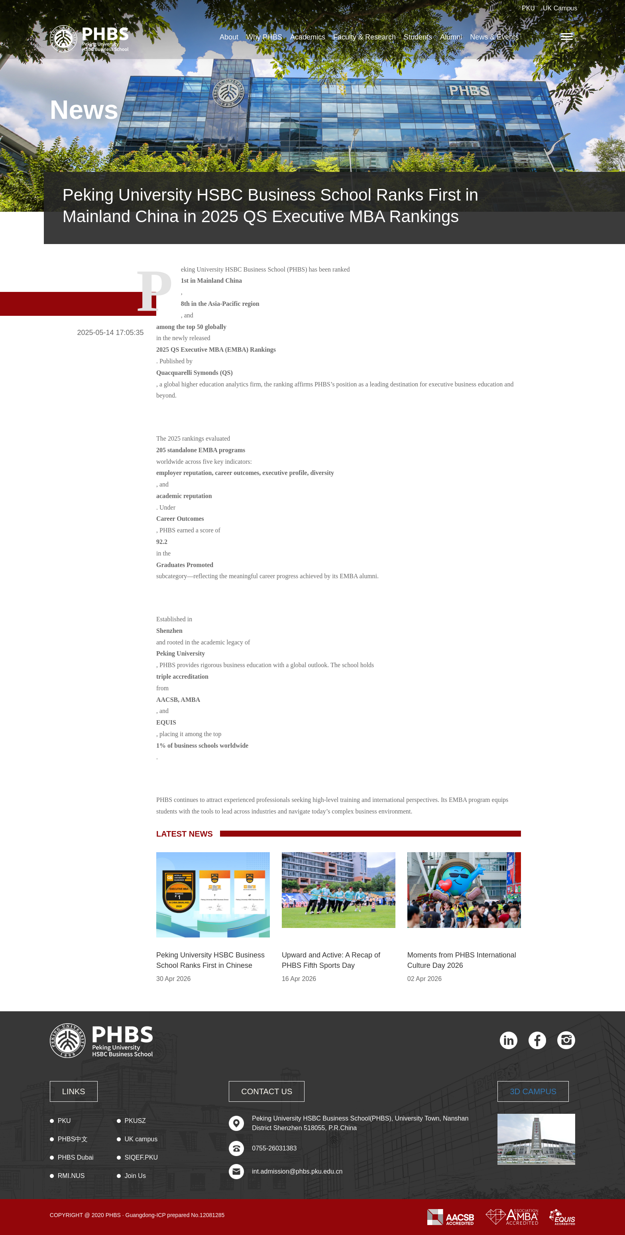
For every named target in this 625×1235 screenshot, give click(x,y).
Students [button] (418, 37)
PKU (528, 8)
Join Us (135, 1175)
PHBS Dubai (76, 1157)
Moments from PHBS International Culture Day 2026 (461, 960)
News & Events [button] (494, 37)
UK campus (141, 1139)
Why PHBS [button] (264, 37)
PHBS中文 (73, 1139)
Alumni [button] (451, 37)
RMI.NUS (71, 1175)
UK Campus (560, 8)
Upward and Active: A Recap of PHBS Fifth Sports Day (331, 960)
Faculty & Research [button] (364, 37)
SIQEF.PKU (141, 1157)
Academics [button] (307, 37)
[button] (568, 36)
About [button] (229, 37)
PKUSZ (135, 1120)
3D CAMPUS (533, 1091)
